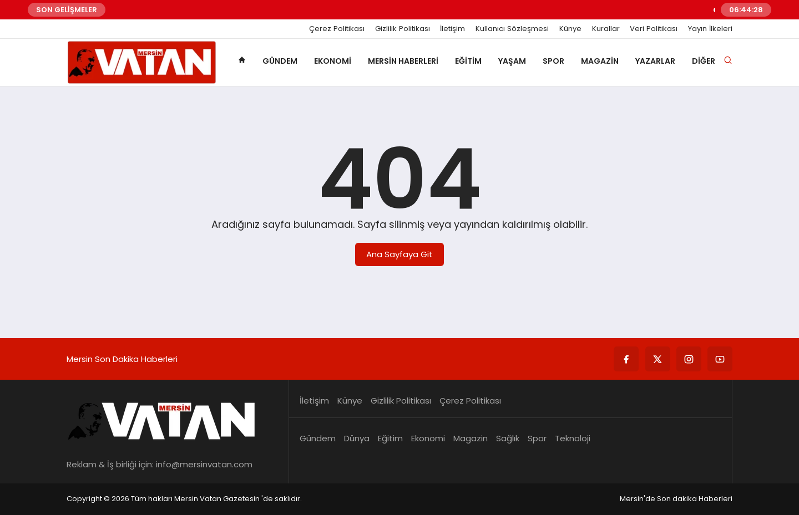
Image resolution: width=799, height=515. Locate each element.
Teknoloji (572, 438)
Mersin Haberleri (403, 61)
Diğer (703, 61)
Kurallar (606, 29)
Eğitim (468, 61)
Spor (553, 61)
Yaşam (512, 61)
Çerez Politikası (337, 29)
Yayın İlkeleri (710, 29)
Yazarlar (655, 61)
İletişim (452, 29)
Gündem (279, 61)
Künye (570, 29)
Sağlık (507, 438)
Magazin (600, 61)
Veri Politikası (653, 29)
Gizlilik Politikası (402, 29)
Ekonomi (332, 61)
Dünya (357, 438)
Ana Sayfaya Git (399, 254)
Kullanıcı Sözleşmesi (512, 29)
